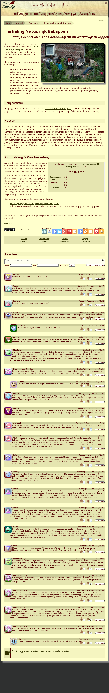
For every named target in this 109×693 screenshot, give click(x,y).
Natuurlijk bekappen (32, 14)
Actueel (21, 14)
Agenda (8, 223)
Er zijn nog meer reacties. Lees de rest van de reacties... (41, 652)
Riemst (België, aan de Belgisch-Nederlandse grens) (34, 203)
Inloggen (101, 20)
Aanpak (43, 14)
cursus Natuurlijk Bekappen (58, 108)
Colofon (92, 14)
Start (16, 14)
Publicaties (59, 14)
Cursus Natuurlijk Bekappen (21, 48)
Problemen (51, 14)
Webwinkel (84, 14)
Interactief (68, 14)
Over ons (76, 14)
